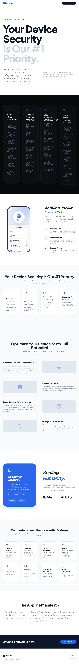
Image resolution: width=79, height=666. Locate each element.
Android (73, 655)
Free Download (68, 3)
